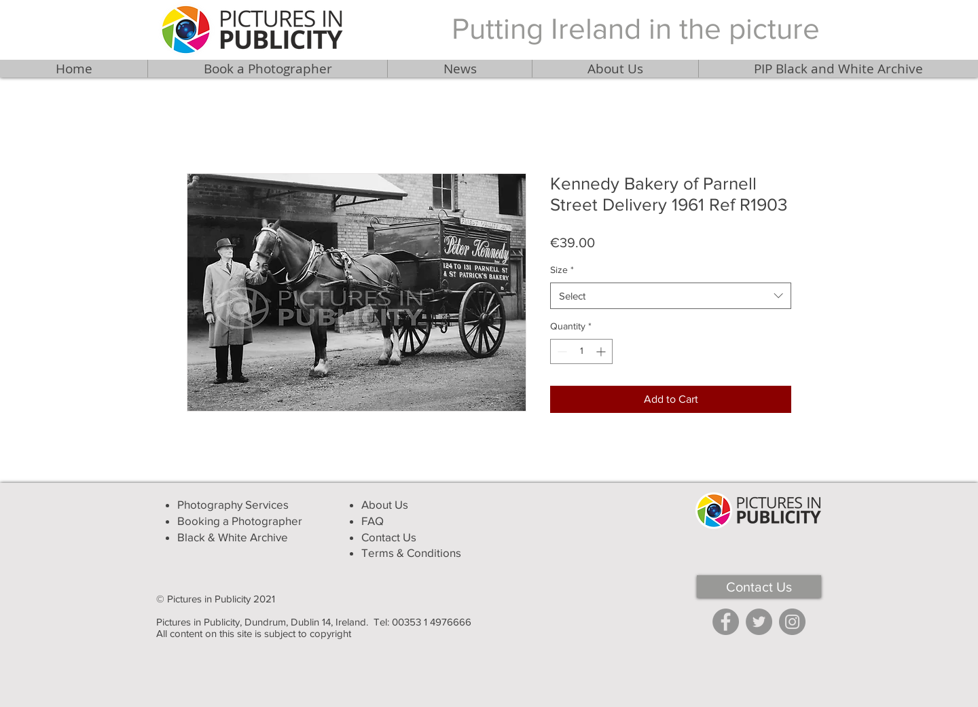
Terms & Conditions (411, 552)
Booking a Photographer (239, 520)
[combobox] (670, 296)
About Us (384, 504)
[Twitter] (759, 622)
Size (562, 269)
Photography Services (233, 504)
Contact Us (388, 536)
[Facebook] (725, 622)
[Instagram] (792, 622)
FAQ (372, 520)
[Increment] (602, 351)
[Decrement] (560, 351)
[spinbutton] (581, 351)
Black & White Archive (232, 536)
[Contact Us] (759, 586)
